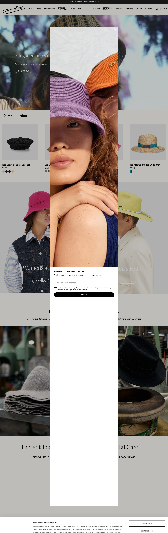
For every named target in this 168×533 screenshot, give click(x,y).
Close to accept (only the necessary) (147, 525)
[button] (115, 29)
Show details (39, 528)
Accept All (147, 509)
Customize (147, 516)
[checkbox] (55, 288)
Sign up (84, 295)
